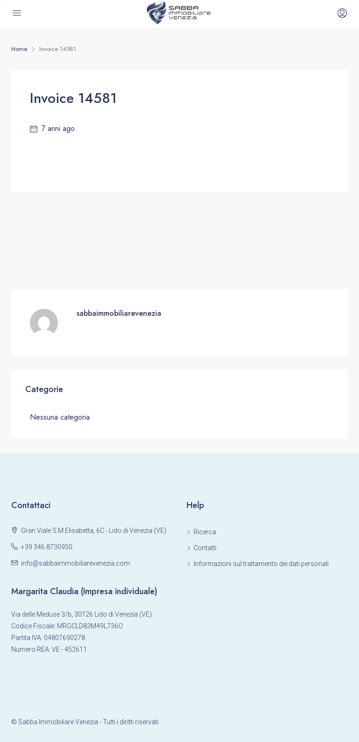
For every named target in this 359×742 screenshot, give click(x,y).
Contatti (205, 548)
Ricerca (205, 532)
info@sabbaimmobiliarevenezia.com (75, 563)
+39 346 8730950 (46, 547)
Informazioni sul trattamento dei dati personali (261, 563)
